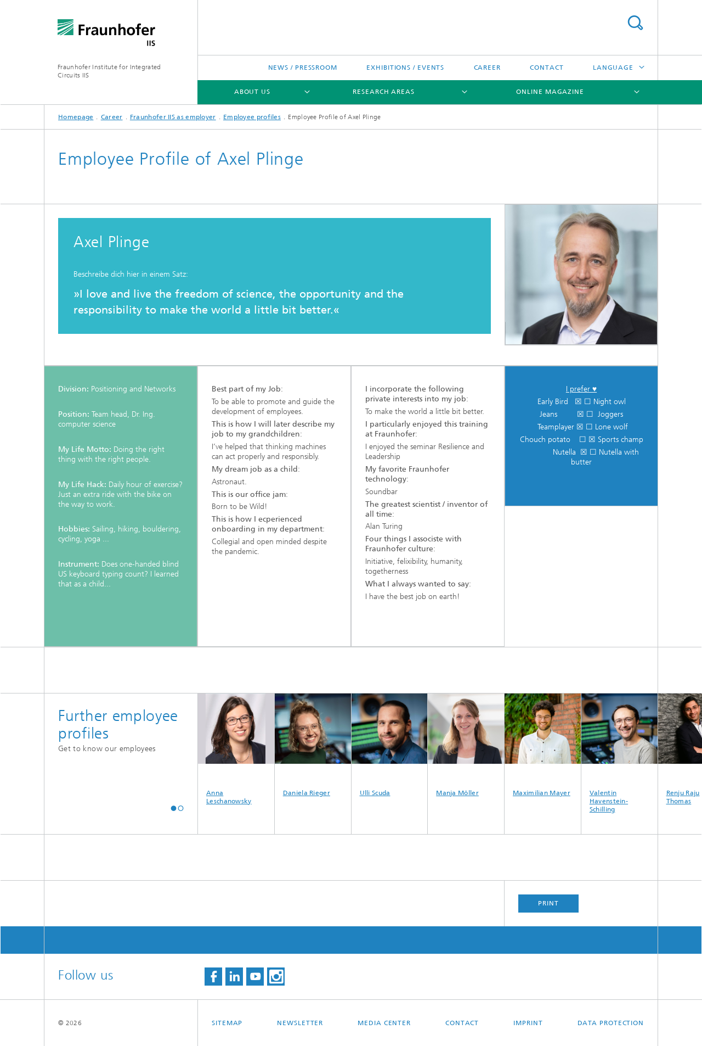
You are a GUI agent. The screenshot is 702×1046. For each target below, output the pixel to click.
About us (252, 92)
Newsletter (300, 1023)
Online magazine (550, 92)
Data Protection (611, 1023)
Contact (546, 67)
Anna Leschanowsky (236, 749)
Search (635, 23)
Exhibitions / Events (405, 67)
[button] (173, 808)
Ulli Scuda (390, 745)
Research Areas (384, 92)
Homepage (75, 117)
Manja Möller (466, 745)
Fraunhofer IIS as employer (173, 117)
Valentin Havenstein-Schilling (619, 753)
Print (548, 903)
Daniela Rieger (313, 745)
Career (487, 67)
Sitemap (227, 1023)
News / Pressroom (302, 67)
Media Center (384, 1023)
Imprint (527, 1023)
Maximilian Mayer (543, 745)
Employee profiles (252, 117)
